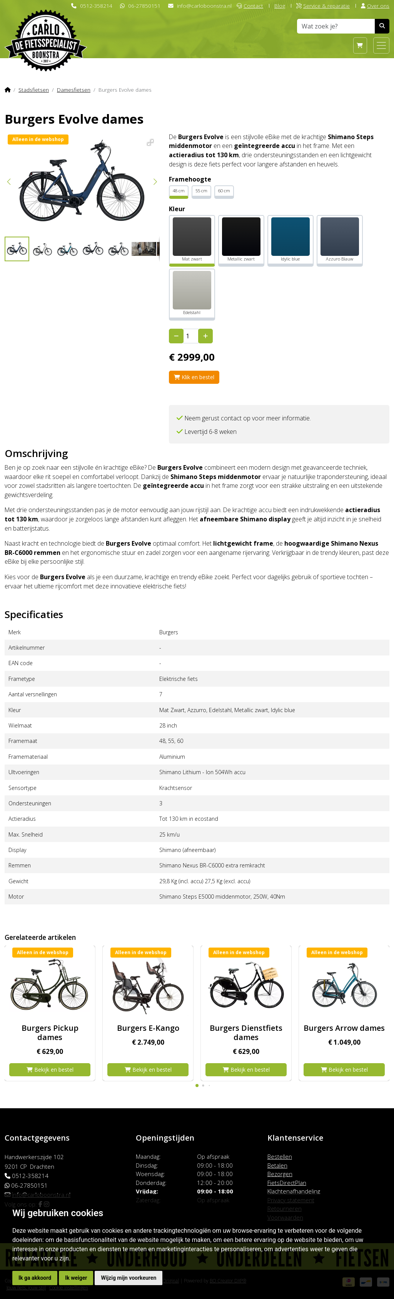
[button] (149, 141)
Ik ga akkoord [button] (34, 1278)
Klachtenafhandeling (293, 1191)
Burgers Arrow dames (344, 1028)
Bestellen (279, 1156)
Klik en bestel (194, 377)
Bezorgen (279, 1174)
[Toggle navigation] (381, 45)
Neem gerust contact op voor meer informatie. (248, 418)
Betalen (277, 1165)
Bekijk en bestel (50, 1069)
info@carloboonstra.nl (204, 5)
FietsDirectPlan (286, 1182)
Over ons (375, 5)
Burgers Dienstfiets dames (246, 1032)
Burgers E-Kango (148, 1028)
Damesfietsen (73, 89)
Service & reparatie (323, 5)
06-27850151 (144, 5)
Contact (250, 5)
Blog (279, 5)
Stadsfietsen (33, 89)
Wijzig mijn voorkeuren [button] (128, 1278)
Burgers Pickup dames (50, 1032)
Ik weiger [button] (76, 1278)
